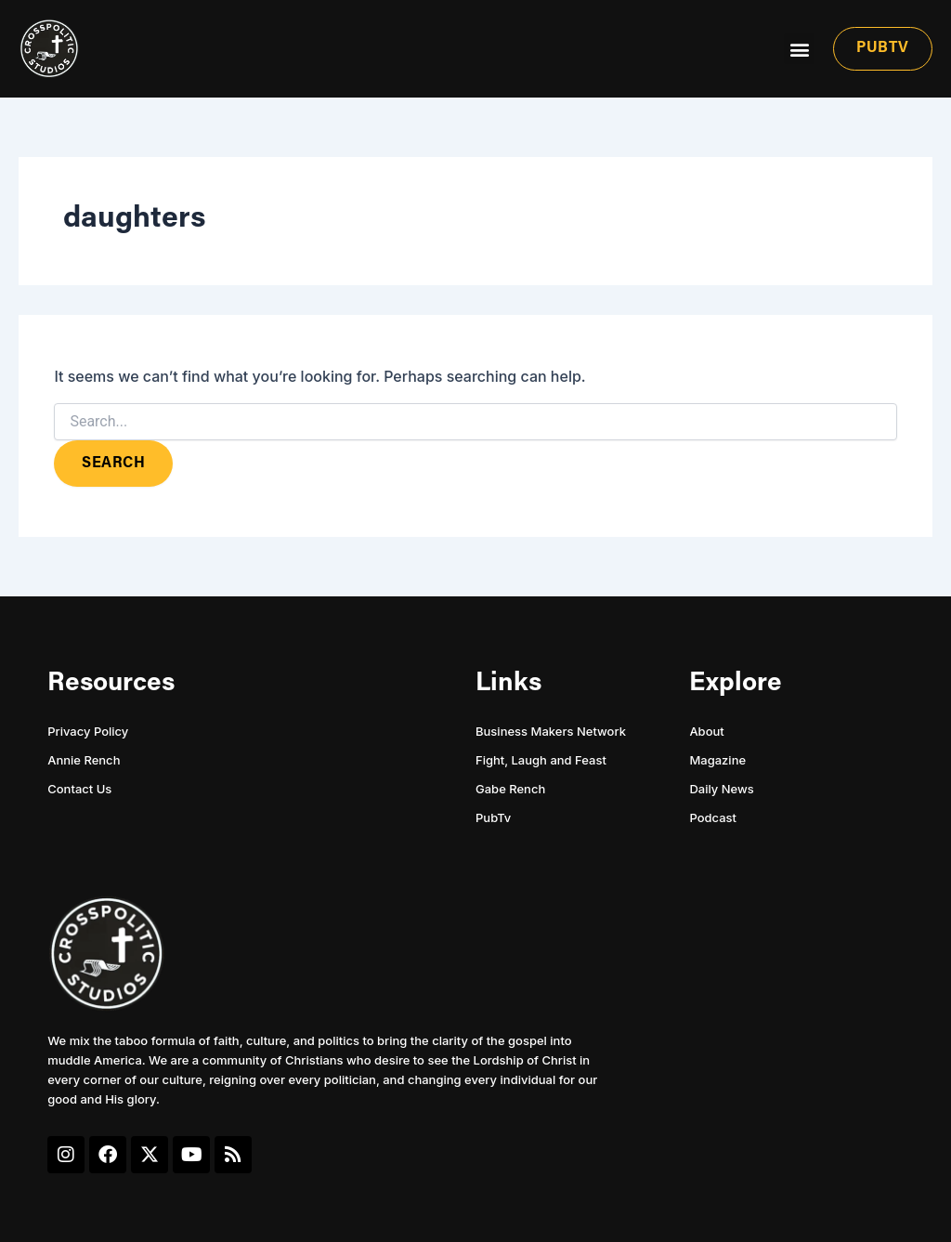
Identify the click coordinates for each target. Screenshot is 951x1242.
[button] (799, 48)
